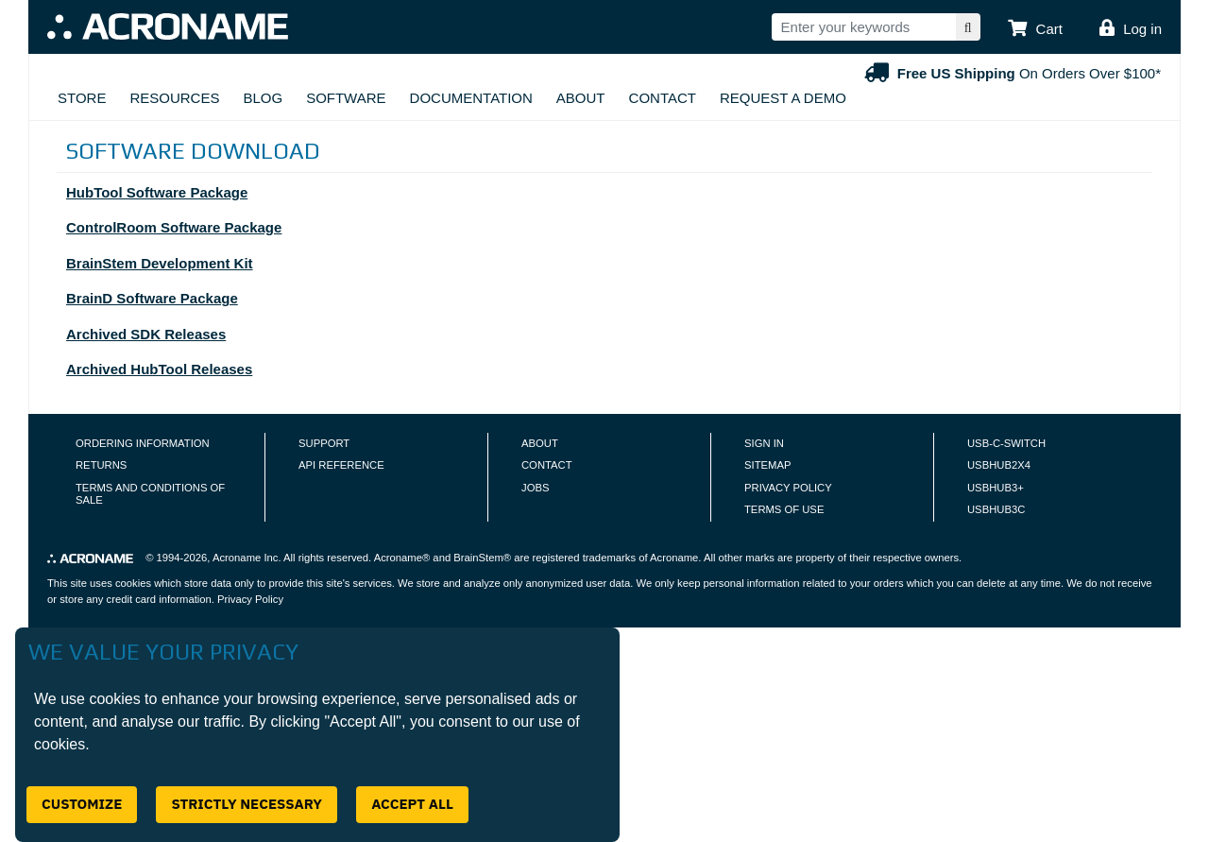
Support (323, 443)
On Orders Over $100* (1010, 73)
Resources (174, 98)
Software (345, 98)
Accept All (412, 804)
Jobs (535, 487)
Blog (262, 98)
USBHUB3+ (995, 487)
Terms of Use (784, 509)
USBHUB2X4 (998, 465)
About (580, 98)
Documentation (471, 98)
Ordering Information (143, 443)
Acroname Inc (245, 557)
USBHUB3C (996, 509)
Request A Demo (783, 98)
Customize (82, 804)
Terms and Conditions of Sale (150, 494)
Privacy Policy (788, 487)
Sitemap (767, 465)
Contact (662, 98)
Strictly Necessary (246, 804)
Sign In (764, 443)
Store (82, 98)
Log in (1142, 29)
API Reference (341, 465)
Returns (101, 465)
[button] (1035, 29)
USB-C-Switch (1006, 443)
